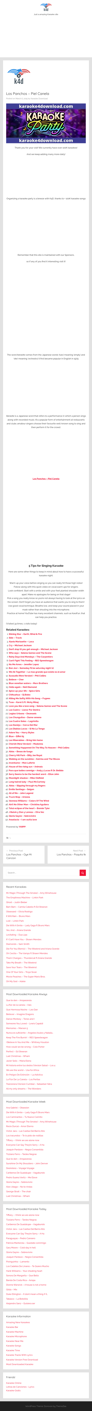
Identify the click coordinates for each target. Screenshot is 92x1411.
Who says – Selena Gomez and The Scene (30, 653)
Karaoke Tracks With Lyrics (19, 1355)
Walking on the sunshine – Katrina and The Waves (34, 759)
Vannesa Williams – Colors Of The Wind (29, 800)
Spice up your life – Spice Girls (24, 691)
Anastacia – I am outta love (23, 819)
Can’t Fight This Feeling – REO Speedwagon (31, 660)
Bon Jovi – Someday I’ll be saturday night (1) (31, 668)
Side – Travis (15, 637)
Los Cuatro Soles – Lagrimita (24, 721)
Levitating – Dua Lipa (16, 934)
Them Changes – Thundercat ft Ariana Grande (29, 958)
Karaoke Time (13, 1350)
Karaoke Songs (13, 1345)
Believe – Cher (16, 679)
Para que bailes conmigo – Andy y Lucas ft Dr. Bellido (36, 770)
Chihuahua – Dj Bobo (19, 694)
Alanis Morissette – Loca (21, 641)
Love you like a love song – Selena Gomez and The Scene (38, 706)
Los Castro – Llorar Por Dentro (24, 710)
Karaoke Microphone (16, 1336)
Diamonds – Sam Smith (17, 944)
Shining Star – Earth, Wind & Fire (25, 634)
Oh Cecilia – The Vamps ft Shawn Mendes (27, 953)
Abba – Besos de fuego (21, 751)
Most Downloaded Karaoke (19, 1364)
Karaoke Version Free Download (22, 1359)
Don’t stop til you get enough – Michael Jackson (33, 649)
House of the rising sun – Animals (26, 766)
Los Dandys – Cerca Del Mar (23, 725)
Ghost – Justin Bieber (16, 902)
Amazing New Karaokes (18, 1322)
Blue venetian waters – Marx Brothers (28, 683)
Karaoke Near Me (14, 1341)
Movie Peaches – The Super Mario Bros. (25, 976)
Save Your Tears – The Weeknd (21, 967)
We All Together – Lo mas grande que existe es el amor (37, 672)
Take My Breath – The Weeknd (21, 962)
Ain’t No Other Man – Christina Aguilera (29, 804)
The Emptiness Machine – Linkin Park (24, 897)
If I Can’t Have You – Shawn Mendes (23, 939)
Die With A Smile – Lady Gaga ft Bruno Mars (28, 925)
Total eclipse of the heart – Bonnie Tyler (29, 808)
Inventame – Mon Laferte (22, 763)
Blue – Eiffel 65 (16, 736)
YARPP (22, 826)
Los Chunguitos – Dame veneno (25, 717)
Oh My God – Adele (16, 981)
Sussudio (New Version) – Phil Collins (27, 675)
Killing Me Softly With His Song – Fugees (29, 698)
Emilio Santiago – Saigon (21, 789)
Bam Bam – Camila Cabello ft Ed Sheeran (26, 907)
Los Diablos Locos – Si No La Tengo (27, 728)
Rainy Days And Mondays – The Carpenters (31, 656)
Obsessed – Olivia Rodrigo (19, 911)
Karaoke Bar (12, 1327)
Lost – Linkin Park (15, 921)
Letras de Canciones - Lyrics (20, 1387)
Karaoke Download (39, 98)
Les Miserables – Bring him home (26, 740)
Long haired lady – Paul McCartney (27, 782)
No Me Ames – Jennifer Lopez (24, 664)
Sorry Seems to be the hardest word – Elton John (34, 774)
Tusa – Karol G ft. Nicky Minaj (24, 702)
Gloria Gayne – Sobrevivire (22, 816)
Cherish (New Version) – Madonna (26, 744)
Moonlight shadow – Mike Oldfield (26, 778)
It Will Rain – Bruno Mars (18, 916)
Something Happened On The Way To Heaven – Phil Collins (39, 747)
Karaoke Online (13, 1383)
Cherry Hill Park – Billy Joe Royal (25, 755)
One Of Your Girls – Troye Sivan (21, 972)
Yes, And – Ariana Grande (18, 930)
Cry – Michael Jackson (20, 645)
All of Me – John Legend (21, 793)
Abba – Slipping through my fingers (27, 785)
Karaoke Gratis (13, 1390)
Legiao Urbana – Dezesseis (22, 713)
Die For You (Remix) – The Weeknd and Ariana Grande (32, 948)
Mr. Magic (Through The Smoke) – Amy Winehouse (31, 893)
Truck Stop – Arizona (19, 797)
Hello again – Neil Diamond (23, 687)
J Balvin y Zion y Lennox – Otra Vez (26, 812)
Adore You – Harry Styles (21, 732)
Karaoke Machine (14, 1332)
